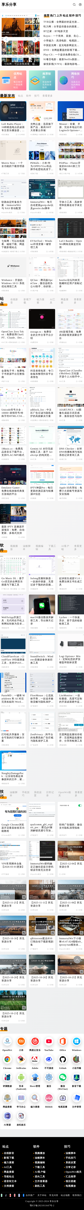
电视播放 (71, 1186)
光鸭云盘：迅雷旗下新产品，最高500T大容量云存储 (41, 127)
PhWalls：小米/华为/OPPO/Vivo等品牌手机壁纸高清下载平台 (41, 166)
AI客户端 (65, 547)
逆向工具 (40, 1176)
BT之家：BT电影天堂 (56, 31)
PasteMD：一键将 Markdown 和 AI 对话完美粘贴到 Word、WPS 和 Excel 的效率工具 (13, 699)
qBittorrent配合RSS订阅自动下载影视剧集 (41, 941)
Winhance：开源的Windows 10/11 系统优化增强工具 (13, 283)
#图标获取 (5, 420)
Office (63, 1050)
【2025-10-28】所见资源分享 (13, 979)
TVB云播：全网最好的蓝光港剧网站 (61, 22)
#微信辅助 (34, 628)
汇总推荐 (71, 1176)
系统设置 (38, 794)
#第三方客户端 (64, 173)
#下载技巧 (34, 949)
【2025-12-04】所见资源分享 (70, 865)
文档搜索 (9, 1186)
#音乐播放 (5, 134)
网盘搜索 (64, 301)
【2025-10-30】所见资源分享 (13, 940)
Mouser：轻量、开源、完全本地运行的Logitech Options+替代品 (70, 127)
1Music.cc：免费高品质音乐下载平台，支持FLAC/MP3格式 (13, 451)
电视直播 (62, 1107)
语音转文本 (10, 1181)
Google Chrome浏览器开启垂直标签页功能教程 (13, 827)
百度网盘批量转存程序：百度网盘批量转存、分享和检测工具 (70, 737)
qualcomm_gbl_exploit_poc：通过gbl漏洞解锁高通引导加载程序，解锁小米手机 (41, 827)
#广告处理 (34, 745)
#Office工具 (6, 706)
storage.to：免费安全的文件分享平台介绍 (41, 334)
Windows (76, 1050)
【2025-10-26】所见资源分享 (41, 979)
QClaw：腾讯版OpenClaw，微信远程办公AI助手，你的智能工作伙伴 (41, 283)
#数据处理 (71, 251)
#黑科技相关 (13, 342)
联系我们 (77, 1195)
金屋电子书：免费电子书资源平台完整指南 (13, 373)
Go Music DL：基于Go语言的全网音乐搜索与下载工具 (13, 581)
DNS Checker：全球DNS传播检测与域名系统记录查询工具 (70, 451)
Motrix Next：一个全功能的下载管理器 (13, 164)
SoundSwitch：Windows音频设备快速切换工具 (41, 659)
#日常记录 (5, 910)
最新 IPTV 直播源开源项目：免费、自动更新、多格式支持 (13, 529)
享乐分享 (54, 1201)
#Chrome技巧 (6, 835)
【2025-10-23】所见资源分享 (13, 1015)
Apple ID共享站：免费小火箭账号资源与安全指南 (70, 490)
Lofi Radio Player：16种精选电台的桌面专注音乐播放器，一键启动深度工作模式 (13, 127)
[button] (35, 39)
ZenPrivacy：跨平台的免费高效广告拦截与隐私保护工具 (41, 737)
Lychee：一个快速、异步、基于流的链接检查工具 (70, 620)
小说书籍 (76, 1068)
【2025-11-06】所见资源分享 (70, 904)
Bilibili (49, 1107)
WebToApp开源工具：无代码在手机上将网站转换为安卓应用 (13, 620)
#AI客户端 (34, 290)
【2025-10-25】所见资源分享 (70, 979)
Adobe (35, 1068)
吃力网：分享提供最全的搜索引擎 (61, 26)
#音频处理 (34, 589)
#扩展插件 (34, 706)
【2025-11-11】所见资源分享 (41, 904)
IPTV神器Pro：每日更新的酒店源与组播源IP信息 (41, 490)
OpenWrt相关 (64, 794)
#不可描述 (5, 874)
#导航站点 (63, 342)
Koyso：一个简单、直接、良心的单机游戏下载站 (62, 36)
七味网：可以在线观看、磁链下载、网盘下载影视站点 (13, 244)
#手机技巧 (34, 835)
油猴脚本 (27, 547)
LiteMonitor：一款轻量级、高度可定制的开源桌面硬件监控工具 (70, 699)
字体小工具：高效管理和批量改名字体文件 (70, 205)
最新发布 (7, 96)
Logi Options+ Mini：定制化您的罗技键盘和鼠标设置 (70, 659)
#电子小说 (5, 381)
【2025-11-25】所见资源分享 (13, 904)
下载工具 (52, 547)
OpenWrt (7, 1050)
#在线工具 (63, 459)
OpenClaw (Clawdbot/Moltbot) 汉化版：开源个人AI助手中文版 (70, 373)
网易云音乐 (35, 1050)
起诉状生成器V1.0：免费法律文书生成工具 (70, 581)
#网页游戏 (5, 498)
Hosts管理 (35, 1086)
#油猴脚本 (63, 290)
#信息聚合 (34, 420)
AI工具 (52, 301)
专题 (4, 1029)
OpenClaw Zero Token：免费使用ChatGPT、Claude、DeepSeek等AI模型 (13, 334)
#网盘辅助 (63, 745)
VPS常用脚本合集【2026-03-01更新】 (13, 865)
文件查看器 (41, 1181)
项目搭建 (71, 1181)
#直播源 (33, 498)
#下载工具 (5, 173)
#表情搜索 (34, 381)
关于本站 (42, 1195)
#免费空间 (42, 134)
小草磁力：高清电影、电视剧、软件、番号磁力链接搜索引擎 (61, 40)
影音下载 (76, 1086)
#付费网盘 (34, 134)
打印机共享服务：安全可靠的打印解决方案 (13, 737)
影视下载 (27, 301)
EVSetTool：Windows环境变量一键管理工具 (41, 244)
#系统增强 (63, 134)
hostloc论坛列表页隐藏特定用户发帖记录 (70, 283)
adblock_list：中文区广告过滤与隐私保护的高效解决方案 (41, 412)
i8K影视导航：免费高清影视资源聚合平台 (70, 334)
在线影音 (14, 301)
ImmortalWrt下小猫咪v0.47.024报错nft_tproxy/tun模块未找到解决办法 (70, 941)
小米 (21, 1050)
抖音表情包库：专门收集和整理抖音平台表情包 (41, 373)
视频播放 (14, 547)
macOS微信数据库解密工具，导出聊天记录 (42, 620)
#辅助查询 (63, 628)
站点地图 (65, 1195)
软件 (28, 95)
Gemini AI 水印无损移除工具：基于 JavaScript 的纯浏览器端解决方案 (41, 452)
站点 (20, 95)
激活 (49, 1086)
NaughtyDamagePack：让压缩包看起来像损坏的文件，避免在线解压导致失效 (13, 776)
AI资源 (7, 1125)
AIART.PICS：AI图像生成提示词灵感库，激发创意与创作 (70, 412)
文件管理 (76, 1107)
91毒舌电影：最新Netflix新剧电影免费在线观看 (62, 59)
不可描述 (48, 1068)
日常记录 (50, 794)
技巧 (36, 95)
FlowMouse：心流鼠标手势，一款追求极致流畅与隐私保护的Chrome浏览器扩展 (41, 699)
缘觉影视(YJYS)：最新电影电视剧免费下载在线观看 (62, 64)
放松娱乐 (21, 1125)
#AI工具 (5, 342)
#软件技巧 (63, 835)
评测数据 (7, 1086)
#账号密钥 (63, 498)
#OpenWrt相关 (7, 212)
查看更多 (47, 95)
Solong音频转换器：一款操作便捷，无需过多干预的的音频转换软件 (41, 581)
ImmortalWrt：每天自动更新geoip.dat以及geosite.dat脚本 (41, 205)
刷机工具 (40, 1186)
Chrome (7, 1068)
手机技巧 (26, 794)
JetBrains (21, 1068)
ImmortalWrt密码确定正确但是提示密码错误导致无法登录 (41, 866)
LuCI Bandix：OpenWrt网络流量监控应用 (70, 244)
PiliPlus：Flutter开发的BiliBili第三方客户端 (69, 166)
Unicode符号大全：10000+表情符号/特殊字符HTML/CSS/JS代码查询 (13, 413)
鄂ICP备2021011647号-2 (42, 1205)
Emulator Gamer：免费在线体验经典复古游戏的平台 (13, 490)
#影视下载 (13, 251)
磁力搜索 (40, 301)
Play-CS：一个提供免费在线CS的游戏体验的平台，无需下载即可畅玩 (62, 54)
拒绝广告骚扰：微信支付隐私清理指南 (70, 826)
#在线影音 (5, 251)
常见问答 (53, 1195)
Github (63, 1068)
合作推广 (30, 1195)
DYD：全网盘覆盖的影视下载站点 (62, 50)
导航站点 (9, 1176)
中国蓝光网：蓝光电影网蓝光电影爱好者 (61, 45)
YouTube (48, 1050)
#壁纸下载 (34, 173)
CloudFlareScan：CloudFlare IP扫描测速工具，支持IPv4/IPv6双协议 (13, 660)
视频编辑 (39, 547)
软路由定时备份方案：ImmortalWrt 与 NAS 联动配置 (12, 205)
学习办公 (21, 1107)
